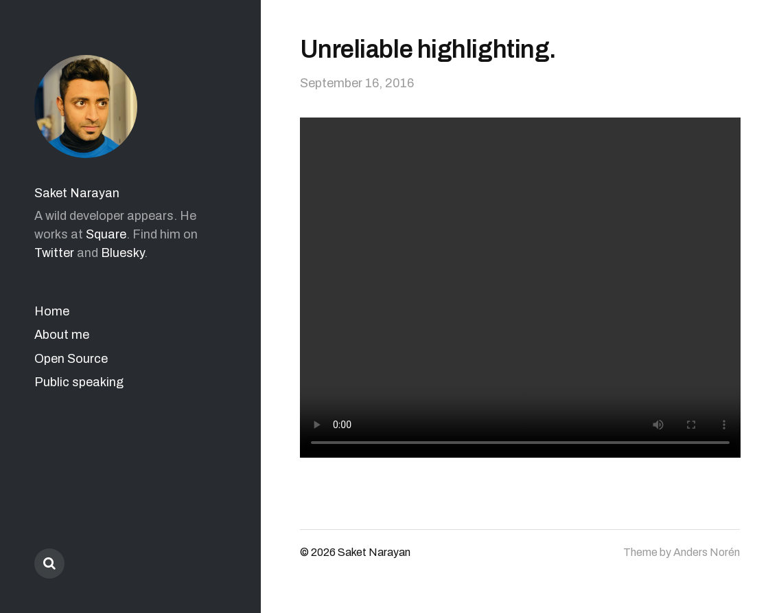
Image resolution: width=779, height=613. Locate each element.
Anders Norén (706, 552)
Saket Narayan (76, 193)
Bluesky (122, 253)
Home (51, 311)
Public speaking (79, 382)
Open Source (71, 359)
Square (106, 234)
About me (61, 335)
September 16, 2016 (357, 83)
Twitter (54, 253)
